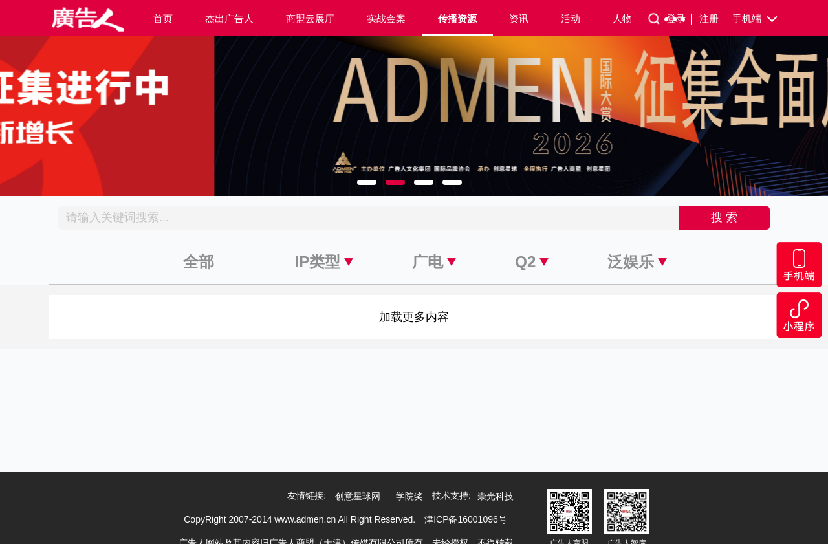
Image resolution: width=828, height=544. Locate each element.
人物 (622, 18)
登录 (679, 19)
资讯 (518, 18)
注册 (711, 19)
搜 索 (724, 217)
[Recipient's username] (369, 218)
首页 (163, 18)
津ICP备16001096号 (465, 519)
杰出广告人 (229, 18)
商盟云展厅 (310, 18)
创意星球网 (357, 496)
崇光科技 (495, 496)
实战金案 (386, 18)
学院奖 (409, 496)
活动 (570, 18)
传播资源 (457, 18)
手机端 (755, 19)
